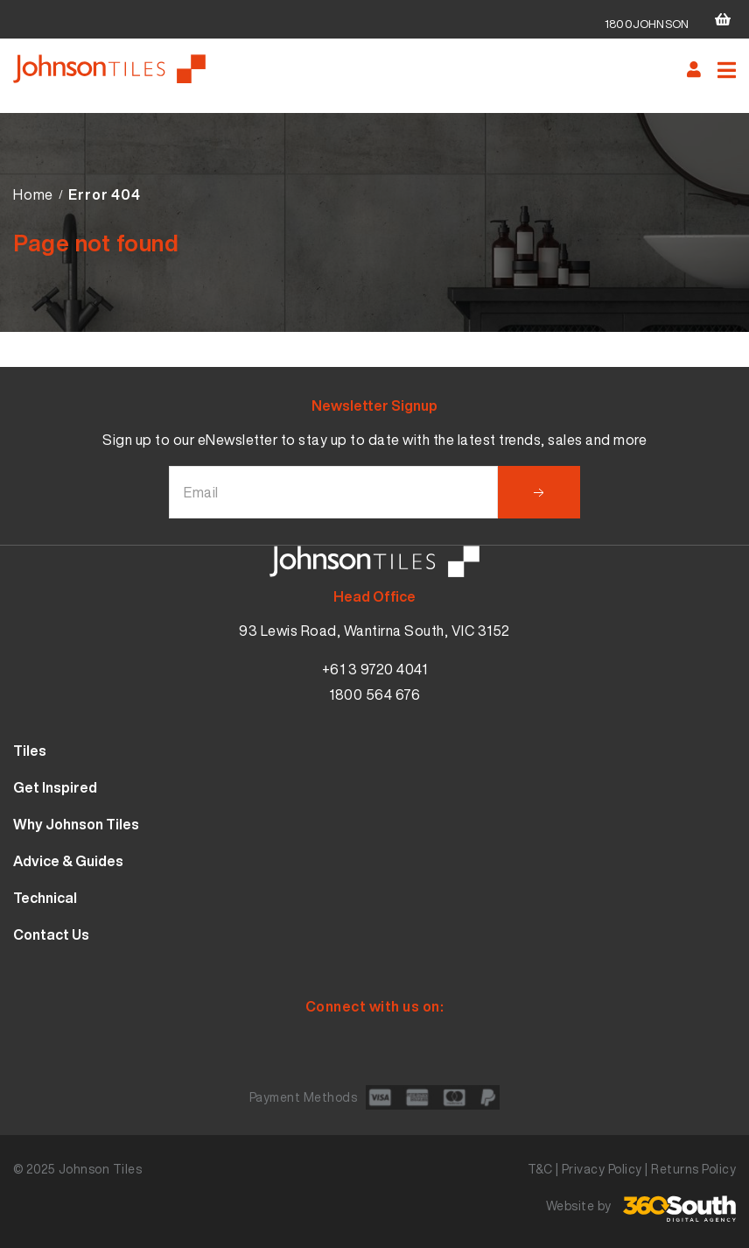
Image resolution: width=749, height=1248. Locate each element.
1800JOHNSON (647, 24)
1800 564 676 (374, 694)
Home (33, 194)
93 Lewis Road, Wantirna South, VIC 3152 (374, 630)
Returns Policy (693, 1169)
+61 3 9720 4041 (375, 669)
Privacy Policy (602, 1169)
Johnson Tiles (101, 1169)
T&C (540, 1169)
